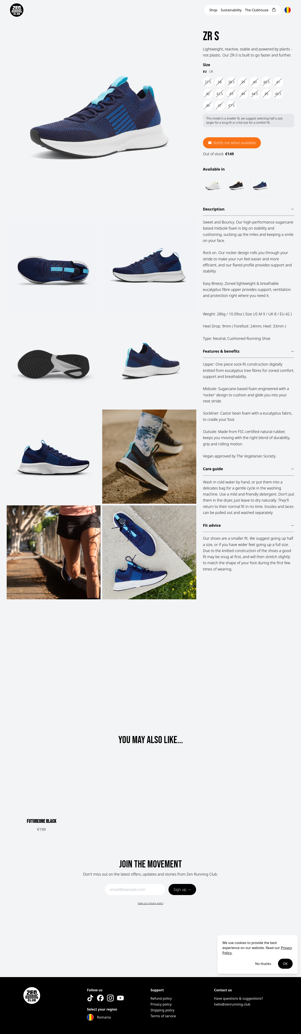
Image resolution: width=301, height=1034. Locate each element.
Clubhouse (256, 10)
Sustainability (231, 10)
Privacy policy (161, 1004)
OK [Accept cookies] (285, 963)
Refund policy (161, 998)
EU (205, 71)
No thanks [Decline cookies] (263, 963)
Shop (213, 10)
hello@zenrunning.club (232, 1004)
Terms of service (163, 1016)
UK (211, 71)
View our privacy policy (150, 903)
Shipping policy (162, 1010)
